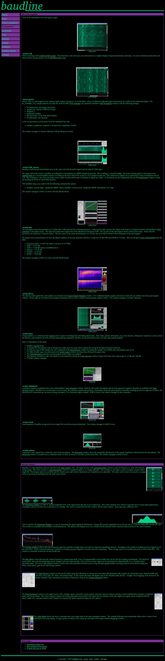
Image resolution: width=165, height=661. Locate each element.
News (4, 19)
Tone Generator (71, 388)
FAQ (4, 35)
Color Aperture (85, 356)
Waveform (26, 454)
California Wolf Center (47, 56)
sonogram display (100, 468)
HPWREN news (56, 58)
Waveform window (32, 505)
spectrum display (55, 470)
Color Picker (41, 616)
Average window (31, 547)
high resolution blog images (37, 646)
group (86, 659)
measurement (143, 178)
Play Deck (29, 559)
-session (36, 346)
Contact (5, 55)
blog (91, 659)
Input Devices (75, 350)
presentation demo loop (35, 644)
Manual (5, 39)
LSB (102, 101)
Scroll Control (65, 352)
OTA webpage (75, 103)
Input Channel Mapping (76, 296)
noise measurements (147, 238)
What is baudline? (10, 23)
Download (6, 31)
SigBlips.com (77, 659)
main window (66, 468)
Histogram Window (44, 524)
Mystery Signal (8, 51)
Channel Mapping (95, 578)
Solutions (6, 47)
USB (109, 101)
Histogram (79, 452)
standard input (27, 175)
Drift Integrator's (36, 354)
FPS (119, 173)
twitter (96, 659)
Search (5, 43)
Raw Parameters (106, 103)
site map (103, 659)
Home (4, 15)
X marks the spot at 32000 (36, 648)
